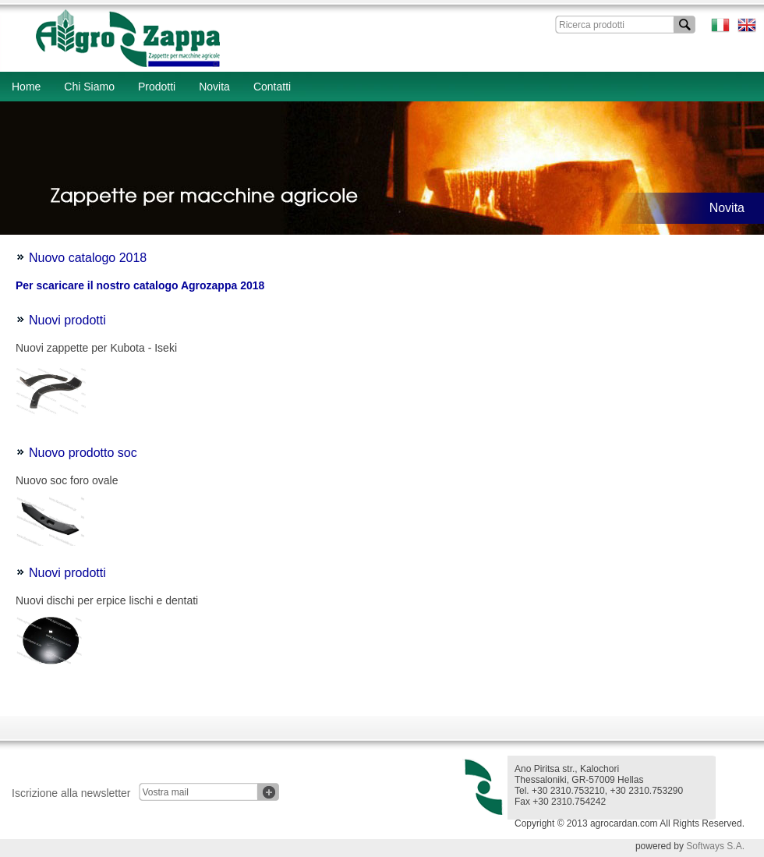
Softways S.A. (715, 846)
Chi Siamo (89, 86)
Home (26, 86)
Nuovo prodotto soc (83, 452)
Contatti (272, 86)
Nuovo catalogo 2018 (88, 257)
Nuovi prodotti (67, 320)
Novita (214, 86)
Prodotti (156, 86)
